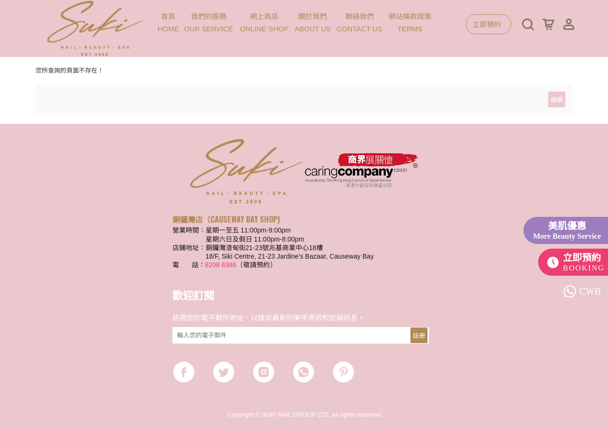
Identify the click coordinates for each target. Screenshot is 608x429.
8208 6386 (221, 265)
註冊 (419, 335)
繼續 (557, 99)
